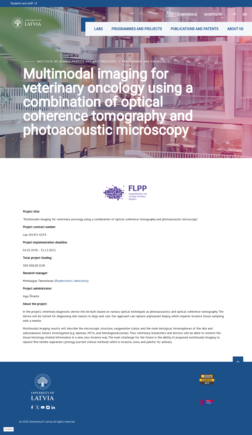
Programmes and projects (136, 29)
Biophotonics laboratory (71, 281)
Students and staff (23, 3)
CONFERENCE (181, 14)
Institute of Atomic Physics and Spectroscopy (76, 61)
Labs (98, 29)
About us (235, 29)
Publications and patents (194, 29)
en (245, 14)
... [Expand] (173, 61)
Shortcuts (214, 14)
